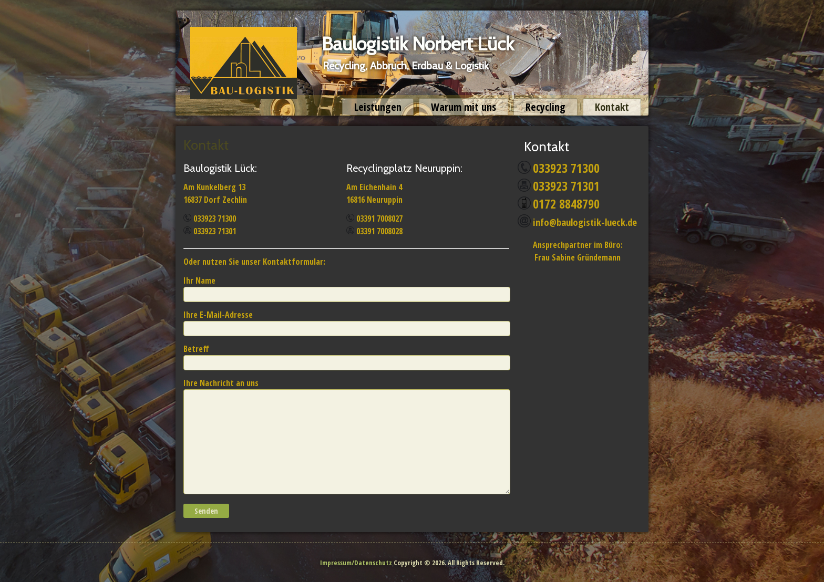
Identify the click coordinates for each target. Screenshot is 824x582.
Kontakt (612, 107)
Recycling (545, 107)
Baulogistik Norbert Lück (418, 43)
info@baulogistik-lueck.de (585, 221)
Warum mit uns (463, 107)
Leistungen (377, 107)
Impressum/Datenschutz (356, 562)
